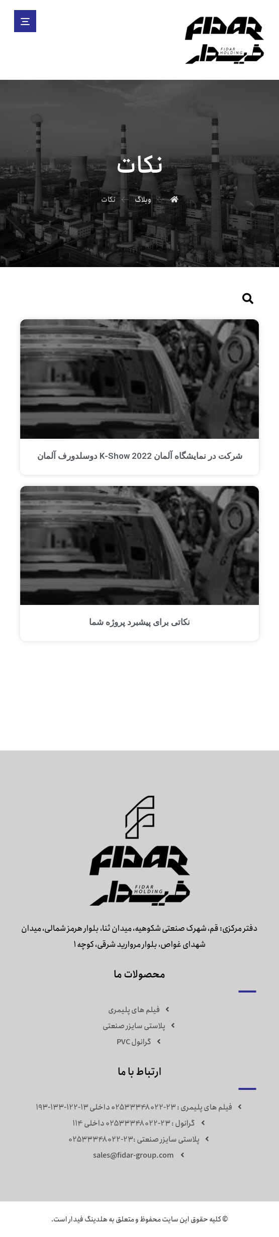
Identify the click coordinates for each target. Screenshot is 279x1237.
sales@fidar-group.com (140, 1155)
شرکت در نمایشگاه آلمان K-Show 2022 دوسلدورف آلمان (139, 455)
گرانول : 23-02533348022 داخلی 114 (139, 1123)
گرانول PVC (140, 1042)
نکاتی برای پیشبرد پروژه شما (139, 621)
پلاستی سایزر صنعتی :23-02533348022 (139, 1139)
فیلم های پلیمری (139, 1010)
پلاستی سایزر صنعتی (140, 1026)
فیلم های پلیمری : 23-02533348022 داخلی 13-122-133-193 (140, 1107)
